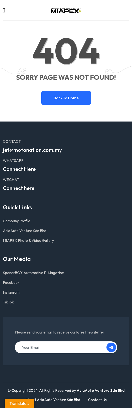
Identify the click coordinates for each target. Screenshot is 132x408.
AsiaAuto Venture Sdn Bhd (24, 230)
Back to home (66, 97)
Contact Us (97, 399)
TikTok (8, 302)
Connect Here (19, 169)
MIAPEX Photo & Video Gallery (28, 240)
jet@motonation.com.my (32, 150)
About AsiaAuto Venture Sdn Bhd (53, 399)
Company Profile (16, 220)
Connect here (18, 188)
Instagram (11, 292)
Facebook (11, 282)
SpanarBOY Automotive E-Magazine (33, 272)
